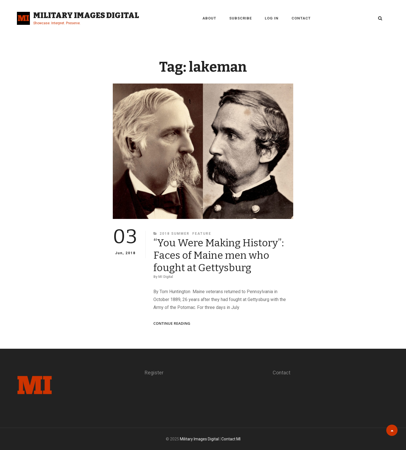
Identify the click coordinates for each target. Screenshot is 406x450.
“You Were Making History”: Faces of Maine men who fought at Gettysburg (218, 255)
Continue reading (171, 323)
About (209, 18)
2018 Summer (174, 234)
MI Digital (165, 277)
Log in (272, 18)
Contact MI (230, 439)
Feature (201, 234)
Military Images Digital (86, 15)
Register (154, 373)
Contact (301, 18)
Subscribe (240, 18)
